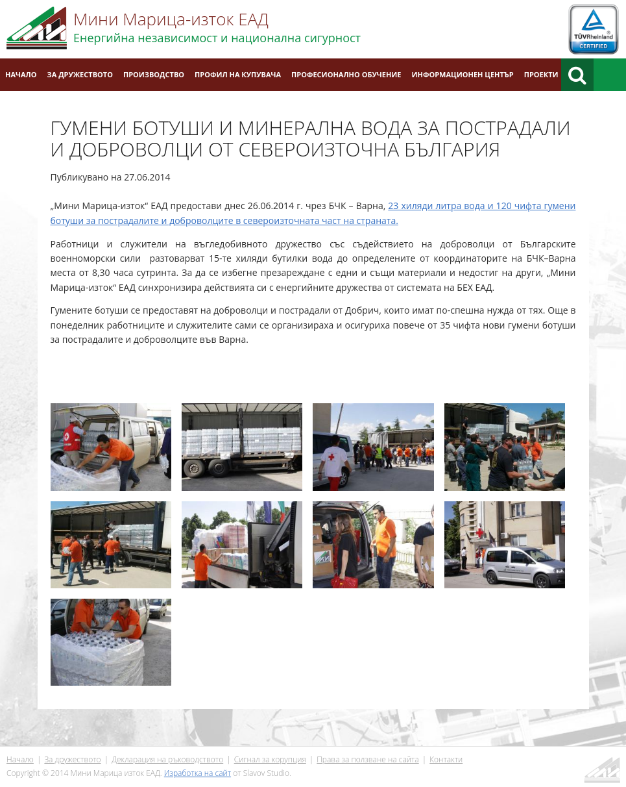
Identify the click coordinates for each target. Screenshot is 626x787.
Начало (21, 74)
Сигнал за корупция (270, 759)
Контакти (446, 759)
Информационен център (463, 74)
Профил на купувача (238, 74)
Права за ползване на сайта (367, 759)
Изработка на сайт (197, 773)
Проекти (541, 74)
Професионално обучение (346, 74)
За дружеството (80, 74)
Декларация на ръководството (167, 759)
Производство (153, 74)
